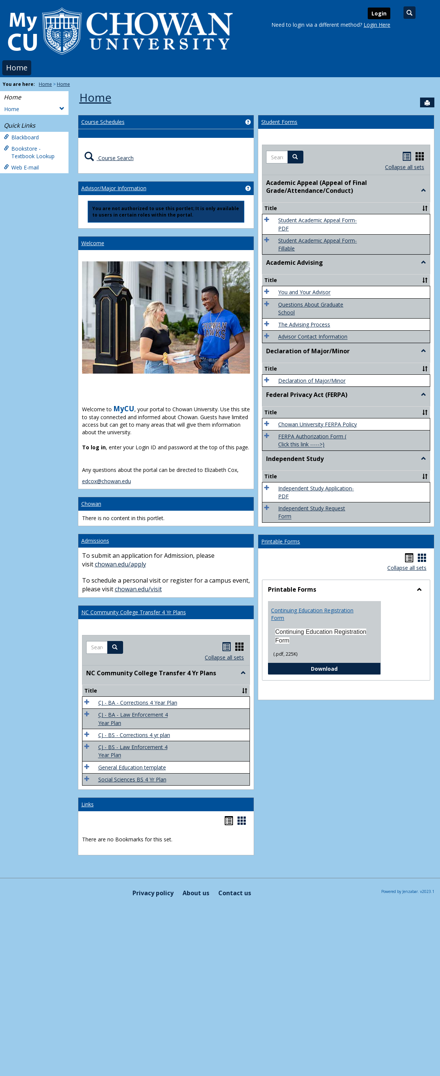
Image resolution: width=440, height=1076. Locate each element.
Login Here (377, 24)
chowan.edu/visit (138, 589)
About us (196, 893)
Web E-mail (21, 167)
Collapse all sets (224, 657)
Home (16, 68)
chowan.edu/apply (120, 564)
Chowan (91, 503)
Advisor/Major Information (113, 188)
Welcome (92, 243)
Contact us (234, 893)
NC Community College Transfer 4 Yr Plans (133, 612)
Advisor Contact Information (312, 336)
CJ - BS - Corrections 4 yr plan (134, 735)
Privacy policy (153, 893)
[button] (115, 647)
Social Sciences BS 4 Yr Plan (132, 779)
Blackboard (21, 137)
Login (379, 13)
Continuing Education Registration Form (312, 614)
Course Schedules (103, 121)
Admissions (95, 540)
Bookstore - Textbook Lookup (29, 152)
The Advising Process (304, 324)
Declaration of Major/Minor (312, 380)
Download (346, 668)
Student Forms (279, 121)
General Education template (132, 767)
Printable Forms (280, 541)
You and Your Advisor (304, 292)
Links (87, 804)
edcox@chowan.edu (106, 481)
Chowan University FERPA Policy (317, 424)
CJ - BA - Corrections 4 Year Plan (137, 702)
